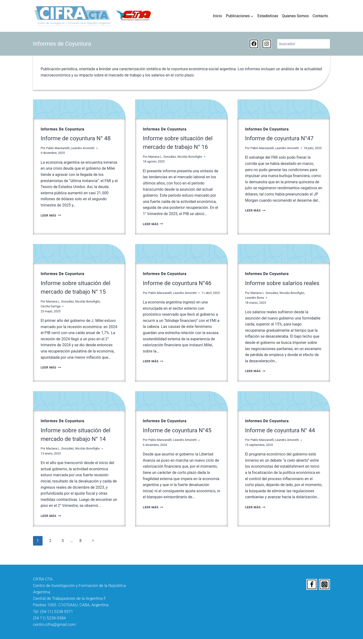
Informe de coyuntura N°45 (177, 430)
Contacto (320, 16)
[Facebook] (311, 584)
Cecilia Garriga (50, 306)
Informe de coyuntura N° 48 (76, 138)
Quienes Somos (295, 16)
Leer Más (51, 215)
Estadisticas (267, 16)
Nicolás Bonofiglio (189, 156)
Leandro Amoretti (82, 148)
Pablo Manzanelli (57, 148)
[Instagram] (324, 584)
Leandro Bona (254, 297)
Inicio (217, 16)
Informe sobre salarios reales (282, 283)
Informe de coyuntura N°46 (177, 283)
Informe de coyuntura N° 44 (280, 430)
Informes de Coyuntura (62, 129)
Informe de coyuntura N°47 (279, 138)
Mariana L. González (162, 156)
